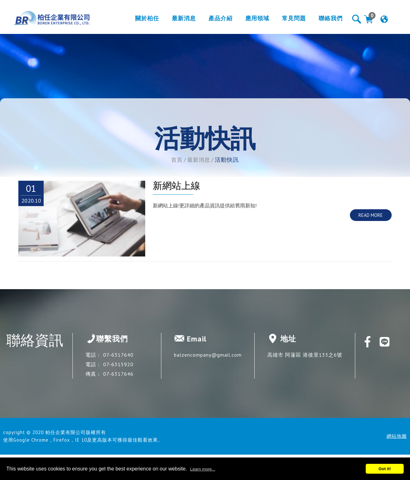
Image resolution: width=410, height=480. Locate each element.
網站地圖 (397, 436)
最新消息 (177, 20)
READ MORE (370, 215)
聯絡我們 (324, 20)
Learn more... (202, 469)
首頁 (176, 159)
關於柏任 (141, 20)
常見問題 (288, 20)
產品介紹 (214, 20)
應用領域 (251, 20)
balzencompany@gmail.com (208, 355)
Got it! (384, 468)
